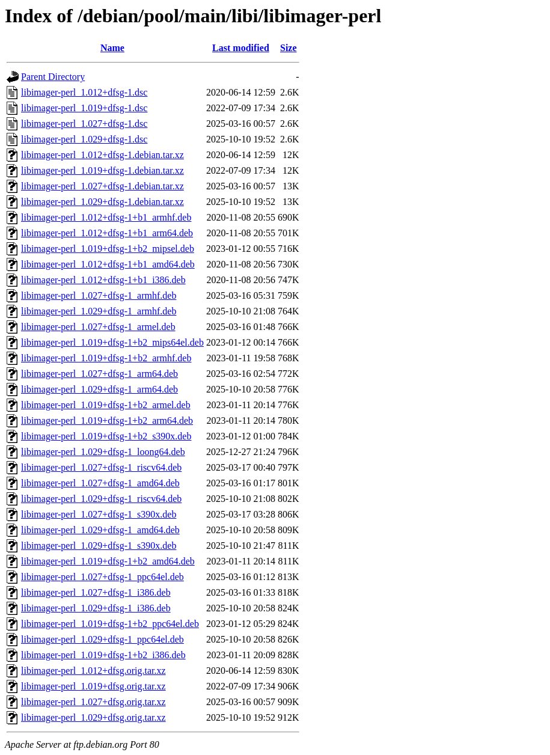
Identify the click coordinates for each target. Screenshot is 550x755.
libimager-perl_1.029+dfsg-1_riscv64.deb (101, 499)
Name (112, 48)
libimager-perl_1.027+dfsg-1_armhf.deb (98, 295)
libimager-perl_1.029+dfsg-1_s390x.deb (98, 545)
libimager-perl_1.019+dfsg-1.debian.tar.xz (102, 170)
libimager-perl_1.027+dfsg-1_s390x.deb (98, 514)
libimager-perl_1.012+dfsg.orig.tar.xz (93, 670)
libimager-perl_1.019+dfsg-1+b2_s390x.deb (106, 436)
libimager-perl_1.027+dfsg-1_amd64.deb (100, 483)
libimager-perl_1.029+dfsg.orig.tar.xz (93, 717)
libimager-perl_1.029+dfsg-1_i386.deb (96, 608)
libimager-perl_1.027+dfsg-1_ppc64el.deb (102, 577)
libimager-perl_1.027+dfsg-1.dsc (84, 123)
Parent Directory (53, 77)
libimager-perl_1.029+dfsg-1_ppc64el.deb (102, 639)
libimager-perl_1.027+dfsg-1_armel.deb (98, 327)
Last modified (240, 48)
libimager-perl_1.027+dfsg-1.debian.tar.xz (102, 186)
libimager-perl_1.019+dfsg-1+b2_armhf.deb (106, 358)
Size (288, 48)
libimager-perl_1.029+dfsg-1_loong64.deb (103, 452)
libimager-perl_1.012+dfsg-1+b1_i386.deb (103, 280)
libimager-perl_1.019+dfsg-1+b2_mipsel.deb (107, 248)
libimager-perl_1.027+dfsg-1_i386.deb (96, 592)
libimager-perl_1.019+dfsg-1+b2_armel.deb (106, 405)
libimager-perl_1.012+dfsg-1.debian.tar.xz (102, 155)
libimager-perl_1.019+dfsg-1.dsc (84, 108)
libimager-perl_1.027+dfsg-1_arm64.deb (99, 373)
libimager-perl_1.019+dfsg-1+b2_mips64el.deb (112, 342)
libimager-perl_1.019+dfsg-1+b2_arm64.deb (107, 420)
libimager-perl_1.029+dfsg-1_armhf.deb (98, 311)
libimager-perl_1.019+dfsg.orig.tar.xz (93, 686)
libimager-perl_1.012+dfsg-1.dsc (84, 92)
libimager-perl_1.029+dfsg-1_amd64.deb (100, 530)
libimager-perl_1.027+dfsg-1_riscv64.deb (101, 467)
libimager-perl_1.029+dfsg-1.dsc (84, 139)
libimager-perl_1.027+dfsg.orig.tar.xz (93, 702)
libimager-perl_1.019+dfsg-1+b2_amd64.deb (108, 561)
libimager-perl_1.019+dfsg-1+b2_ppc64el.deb (110, 624)
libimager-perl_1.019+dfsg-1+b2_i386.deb (103, 655)
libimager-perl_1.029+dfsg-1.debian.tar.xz (102, 202)
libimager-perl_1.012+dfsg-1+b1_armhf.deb (106, 217)
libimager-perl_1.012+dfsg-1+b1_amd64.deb (108, 264)
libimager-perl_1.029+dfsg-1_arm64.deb (99, 389)
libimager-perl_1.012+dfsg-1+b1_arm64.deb (107, 233)
